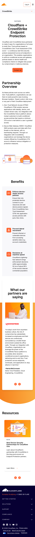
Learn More (12, 468)
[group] (17, 331)
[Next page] (19, 384)
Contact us (17, 70)
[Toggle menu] (33, 4)
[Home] (4, 4)
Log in (27, 4)
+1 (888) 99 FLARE (22, 494)
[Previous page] (15, 384)
